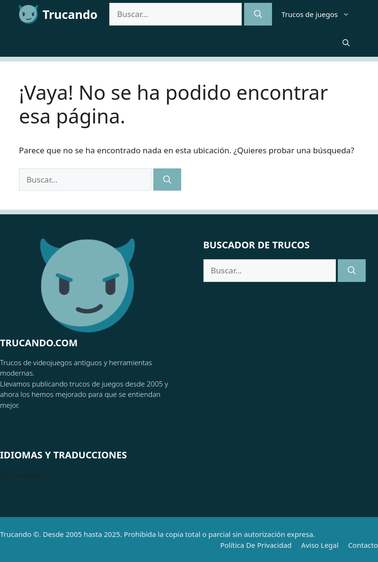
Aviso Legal (320, 545)
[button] (346, 42)
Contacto (363, 545)
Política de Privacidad (255, 545)
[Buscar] (258, 14)
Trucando (70, 14)
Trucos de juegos (320, 14)
